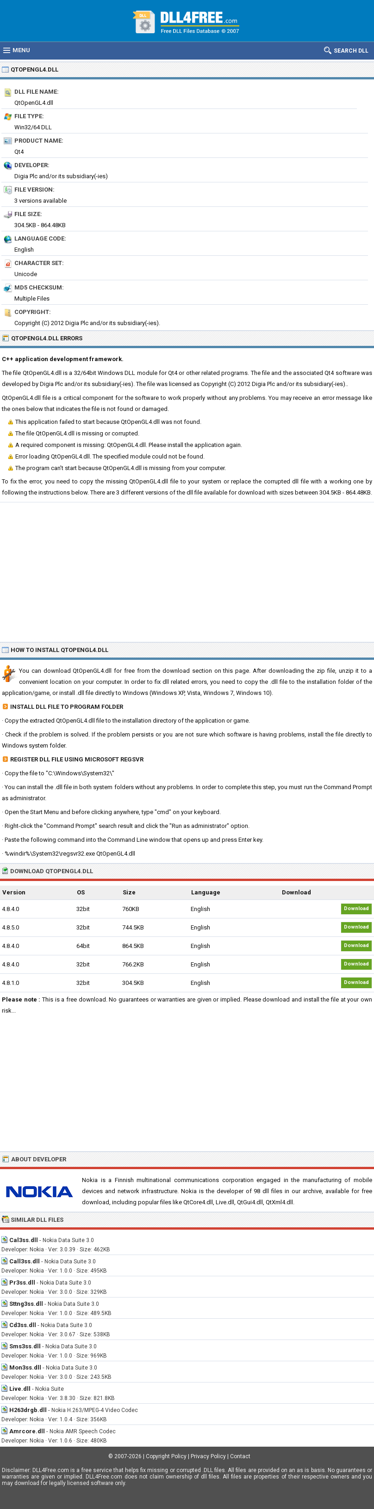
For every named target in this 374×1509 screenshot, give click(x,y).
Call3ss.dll (24, 1261)
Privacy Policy (208, 1456)
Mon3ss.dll (25, 1367)
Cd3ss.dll (22, 1325)
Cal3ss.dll (23, 1240)
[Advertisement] (187, 571)
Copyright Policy (166, 1456)
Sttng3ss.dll (26, 1303)
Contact (240, 1456)
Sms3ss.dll (25, 1346)
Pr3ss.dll (22, 1282)
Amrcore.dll (27, 1431)
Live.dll (20, 1388)
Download (356, 908)
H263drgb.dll (28, 1409)
